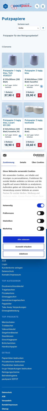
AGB (4, 261)
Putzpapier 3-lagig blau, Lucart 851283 (12, 122)
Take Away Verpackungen (14, 307)
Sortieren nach (23, 24)
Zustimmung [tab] (8, 162)
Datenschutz (8, 271)
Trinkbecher (7, 326)
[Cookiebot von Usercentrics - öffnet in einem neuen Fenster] (33, 155)
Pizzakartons (8, 293)
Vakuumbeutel (9, 329)
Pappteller (7, 304)
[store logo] (21, 6)
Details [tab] (23, 162)
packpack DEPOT (10, 379)
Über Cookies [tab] (38, 162)
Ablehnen (23, 254)
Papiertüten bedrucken (13, 358)
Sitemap (5, 409)
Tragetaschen (8, 290)
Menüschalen (8, 322)
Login (4, 264)
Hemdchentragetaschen (13, 300)
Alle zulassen (23, 239)
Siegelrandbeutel (10, 332)
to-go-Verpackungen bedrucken (17, 368)
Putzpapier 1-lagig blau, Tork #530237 (12, 73)
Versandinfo (6, 401)
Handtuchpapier (9, 346)
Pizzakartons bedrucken (13, 361)
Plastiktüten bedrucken (13, 365)
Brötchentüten (8, 343)
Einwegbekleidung (10, 311)
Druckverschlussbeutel (13, 286)
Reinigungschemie (10, 372)
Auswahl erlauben (23, 247)
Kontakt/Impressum (11, 275)
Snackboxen (7, 336)
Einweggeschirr (9, 297)
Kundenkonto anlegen (12, 268)
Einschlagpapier (9, 339)
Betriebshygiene (9, 375)
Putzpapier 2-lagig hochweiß (33, 121)
